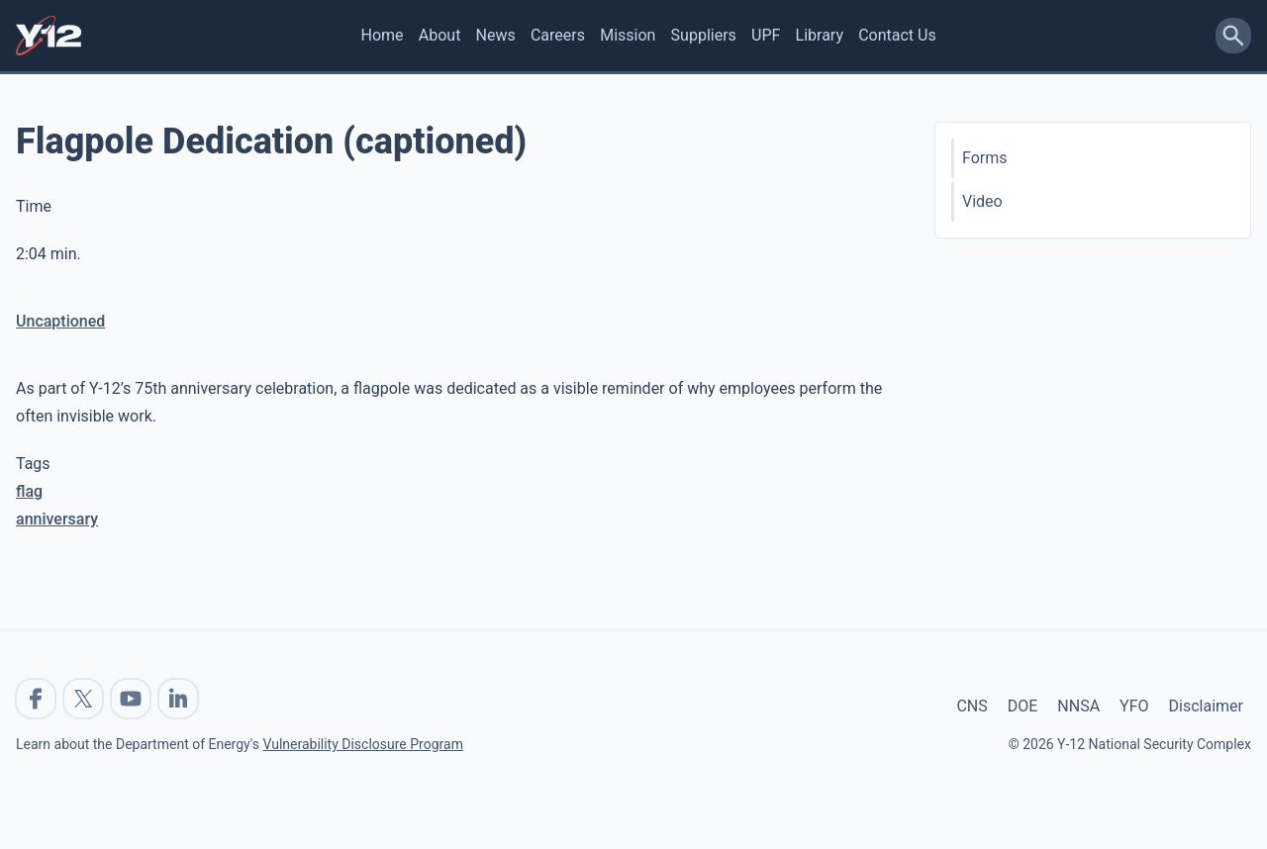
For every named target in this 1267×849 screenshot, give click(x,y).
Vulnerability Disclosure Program (362, 744)
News (496, 35)
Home (382, 35)
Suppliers (703, 35)
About (440, 35)
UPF (765, 35)
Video (982, 201)
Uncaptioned (60, 321)
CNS (971, 706)
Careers (558, 35)
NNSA (1078, 706)
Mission (627, 35)
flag (29, 491)
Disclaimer (1206, 706)
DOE (1023, 706)
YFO (1134, 706)
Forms (985, 157)
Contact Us (897, 35)
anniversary (57, 519)
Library (819, 35)
